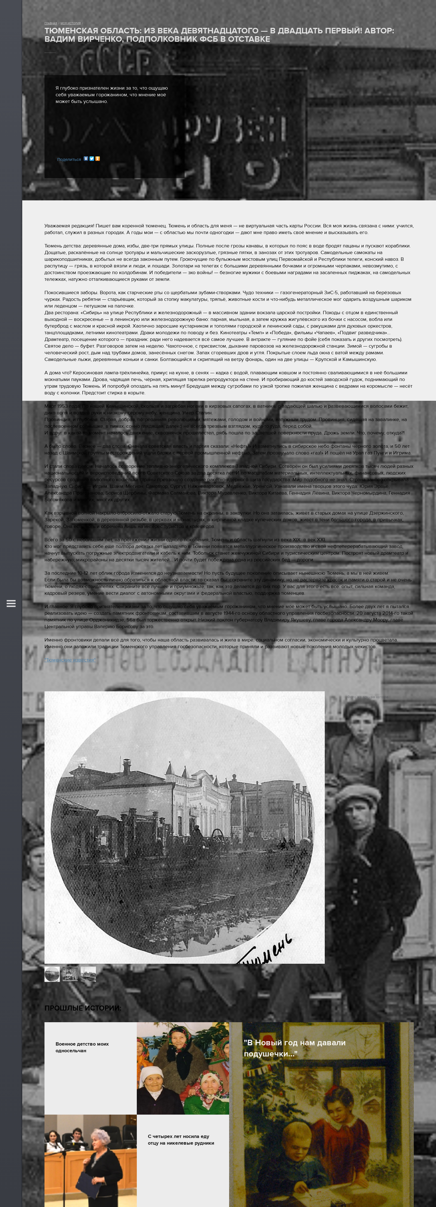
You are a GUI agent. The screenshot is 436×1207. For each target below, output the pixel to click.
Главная (50, 23)
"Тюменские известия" (70, 660)
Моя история (71, 23)
